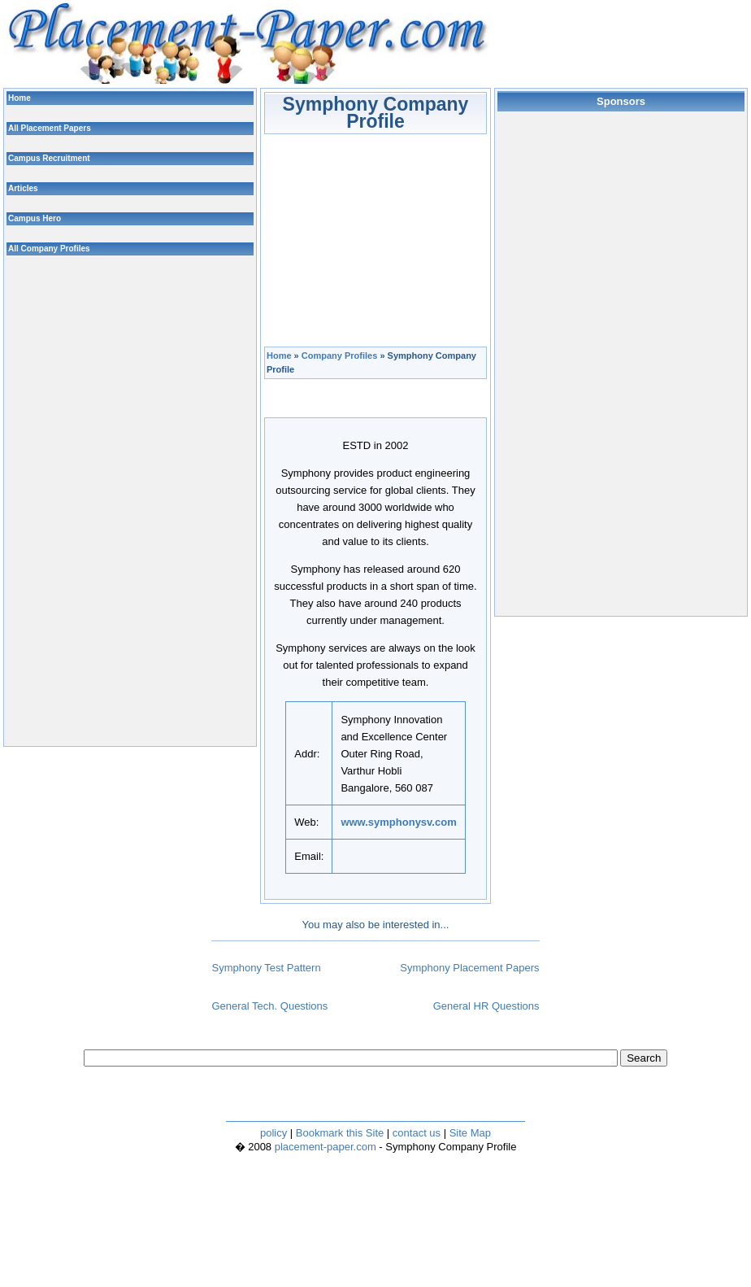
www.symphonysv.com (398, 822)
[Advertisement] (387, 236)
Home (279, 355)
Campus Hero (34, 218)
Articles (23, 188)
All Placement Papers (49, 128)
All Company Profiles (49, 248)
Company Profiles (340, 355)
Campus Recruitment (49, 158)
